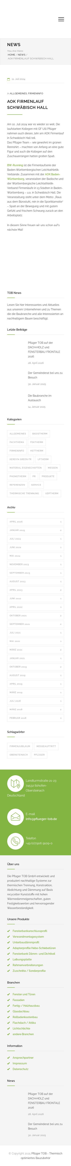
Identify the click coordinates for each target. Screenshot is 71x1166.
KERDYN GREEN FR (20, 459)
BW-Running (15, 165)
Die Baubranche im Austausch (39, 398)
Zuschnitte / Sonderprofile (29, 970)
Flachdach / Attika (24, 1022)
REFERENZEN (17, 485)
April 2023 (36, 590)
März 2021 (36, 649)
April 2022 (36, 607)
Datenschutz (20, 1069)
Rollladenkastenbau (25, 1017)
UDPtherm (52, 493)
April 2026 (36, 521)
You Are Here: (15, 51)
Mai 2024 (36, 555)
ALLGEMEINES (18, 93)
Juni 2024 (36, 547)
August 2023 (36, 581)
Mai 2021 (36, 641)
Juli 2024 (36, 538)
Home (11, 54)
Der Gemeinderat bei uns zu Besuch (45, 375)
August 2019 (36, 675)
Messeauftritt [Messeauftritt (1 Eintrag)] (46, 746)
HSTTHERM (36, 451)
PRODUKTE (48, 476)
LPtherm (43, 459)
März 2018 (36, 709)
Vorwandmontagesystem (28, 936)
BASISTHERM (40, 433)
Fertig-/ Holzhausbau (26, 1005)
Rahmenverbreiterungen (28, 965)
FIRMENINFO (35, 93)
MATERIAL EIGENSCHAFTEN (26, 468)
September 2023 (36, 573)
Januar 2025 (36, 530)
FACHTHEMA (17, 442)
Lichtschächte (21, 1028)
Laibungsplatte (22, 959)
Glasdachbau (21, 1011)
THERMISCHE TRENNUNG (24, 493)
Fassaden (18, 1000)
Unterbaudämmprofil (26, 942)
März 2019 (36, 692)
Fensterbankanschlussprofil (30, 930)
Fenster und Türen (24, 994)
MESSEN (53, 468)
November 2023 (36, 564)
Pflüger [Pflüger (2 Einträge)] (39, 755)
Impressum (20, 1063)
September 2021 (36, 624)
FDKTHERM (36, 442)
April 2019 (36, 684)
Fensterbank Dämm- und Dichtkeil (34, 953)
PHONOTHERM (18, 476)
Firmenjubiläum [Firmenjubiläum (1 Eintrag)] (20, 746)
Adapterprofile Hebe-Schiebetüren (34, 948)
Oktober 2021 (36, 615)
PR (34, 476)
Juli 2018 (36, 701)
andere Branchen (23, 1034)
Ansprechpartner (23, 1057)
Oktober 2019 (36, 666)
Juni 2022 (36, 598)
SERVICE (36, 485)
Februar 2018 (36, 718)
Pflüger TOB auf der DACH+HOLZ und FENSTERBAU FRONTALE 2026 (44, 349)
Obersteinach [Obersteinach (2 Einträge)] (19, 755)
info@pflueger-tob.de (41, 819)
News (13, 44)
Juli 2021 (36, 632)
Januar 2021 (36, 658)
